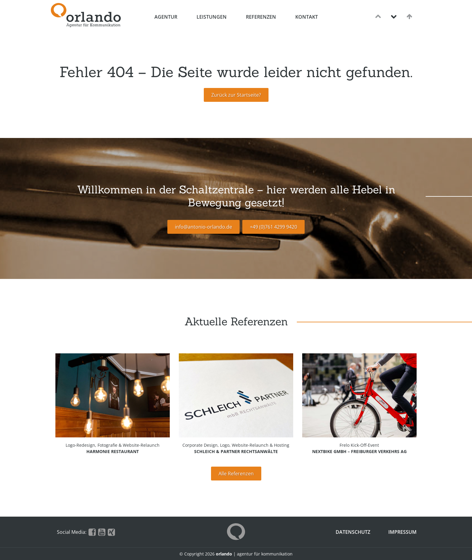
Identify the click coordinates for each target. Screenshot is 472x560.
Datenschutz (353, 532)
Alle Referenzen (236, 473)
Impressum (402, 532)
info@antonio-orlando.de (203, 227)
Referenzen (261, 16)
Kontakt (306, 16)
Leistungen (212, 16)
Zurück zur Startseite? (236, 95)
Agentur (165, 16)
